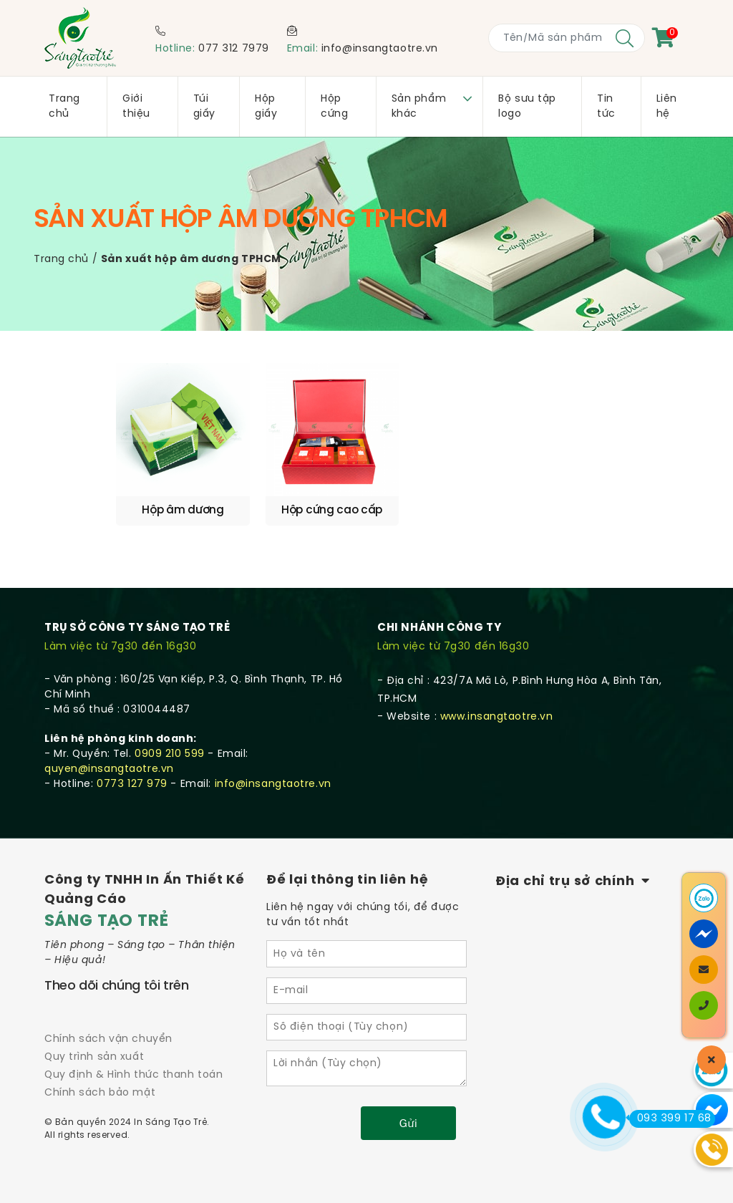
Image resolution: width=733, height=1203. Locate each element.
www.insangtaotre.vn (496, 694)
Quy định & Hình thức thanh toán (133, 1052)
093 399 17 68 (670, 1118)
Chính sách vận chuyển (108, 1016)
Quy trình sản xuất (94, 1034)
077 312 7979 (233, 49)
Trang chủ (61, 259)
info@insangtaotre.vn (379, 49)
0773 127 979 (132, 761)
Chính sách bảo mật (99, 1070)
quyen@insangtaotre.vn (109, 746)
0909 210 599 (170, 731)
